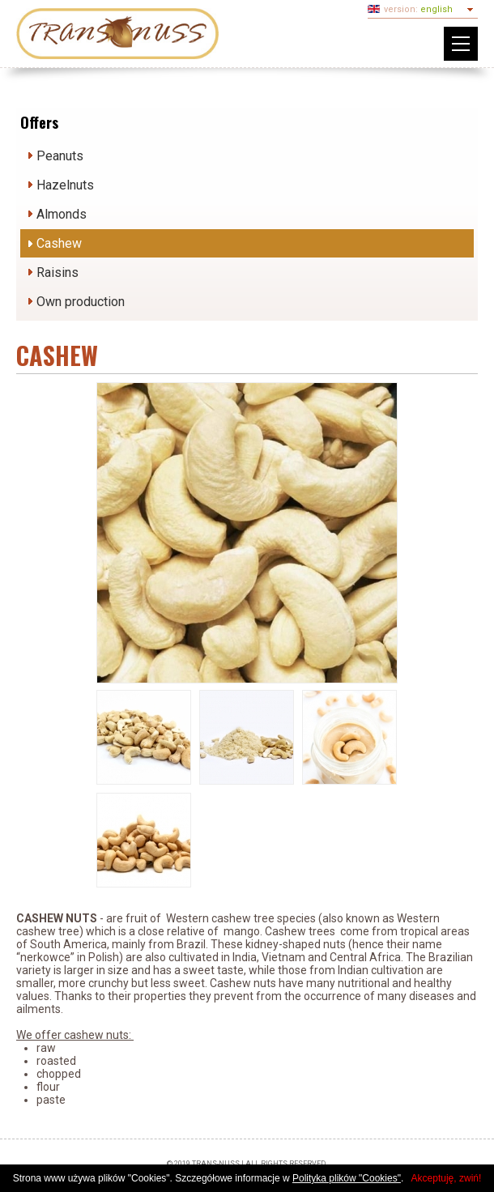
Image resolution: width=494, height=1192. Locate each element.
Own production (80, 301)
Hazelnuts (65, 185)
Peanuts (59, 156)
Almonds (61, 214)
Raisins (57, 272)
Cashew (59, 243)
